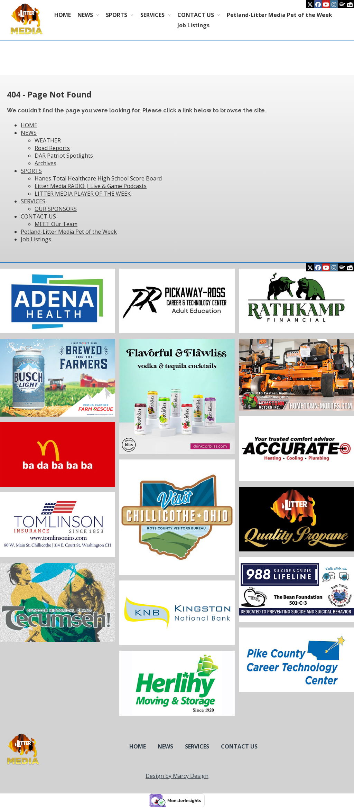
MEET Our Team (56, 224)
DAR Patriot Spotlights (64, 155)
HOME (62, 15)
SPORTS (116, 15)
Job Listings (193, 25)
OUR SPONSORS (56, 209)
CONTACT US (195, 15)
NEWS (85, 15)
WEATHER (48, 140)
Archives (45, 163)
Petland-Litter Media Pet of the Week (279, 15)
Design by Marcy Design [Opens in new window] (177, 776)
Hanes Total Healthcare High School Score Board (98, 178)
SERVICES (152, 15)
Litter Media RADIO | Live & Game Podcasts (91, 186)
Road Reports (52, 148)
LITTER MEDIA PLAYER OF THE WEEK (83, 193)
